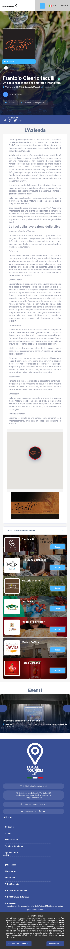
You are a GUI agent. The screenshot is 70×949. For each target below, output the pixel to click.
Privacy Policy (11, 840)
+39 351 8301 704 (40, 804)
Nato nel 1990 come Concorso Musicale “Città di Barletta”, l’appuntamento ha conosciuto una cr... (35, 725)
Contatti (8, 833)
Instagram (11, 871)
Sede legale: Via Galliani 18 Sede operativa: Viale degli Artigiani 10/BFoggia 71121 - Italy (33, 795)
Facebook (10, 865)
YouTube (10, 878)
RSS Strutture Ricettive (16, 890)
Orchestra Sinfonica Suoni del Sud (21, 720)
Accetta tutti (55, 943)
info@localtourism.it (38, 786)
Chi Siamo (9, 827)
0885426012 (47, 87)
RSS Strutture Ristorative (17, 897)
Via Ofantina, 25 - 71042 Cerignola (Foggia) (21, 87)
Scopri (58, 547)
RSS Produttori (12, 884)
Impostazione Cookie (18, 943)
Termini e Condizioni (14, 846)
